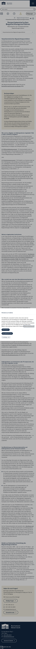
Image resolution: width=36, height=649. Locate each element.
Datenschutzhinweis (29, 326)
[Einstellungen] (6, 337)
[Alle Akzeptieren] (6, 330)
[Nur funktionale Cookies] (7, 333)
